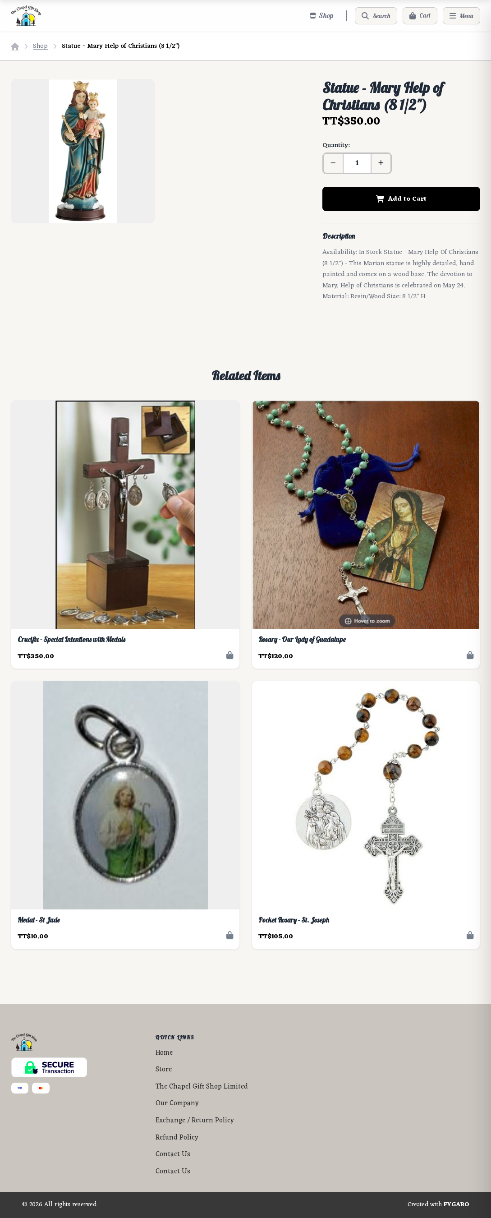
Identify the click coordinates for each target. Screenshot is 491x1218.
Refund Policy (177, 1138)
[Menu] (461, 15)
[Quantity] (357, 163)
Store (164, 1070)
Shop (40, 46)
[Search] (376, 15)
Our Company (177, 1104)
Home (164, 1053)
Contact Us (173, 1155)
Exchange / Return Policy (195, 1121)
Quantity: (335, 145)
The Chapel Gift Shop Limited (202, 1087)
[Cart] (420, 15)
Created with (438, 1205)
